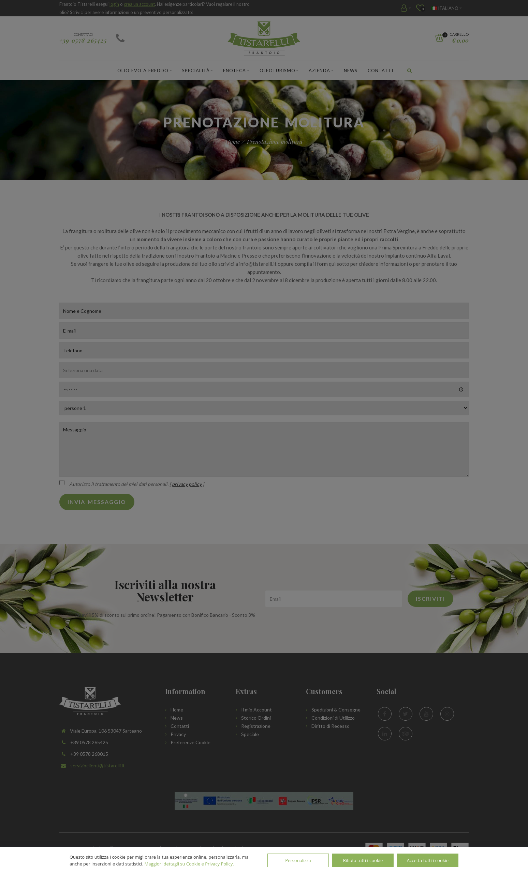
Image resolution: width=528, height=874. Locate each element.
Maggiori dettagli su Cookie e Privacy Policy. (189, 864)
